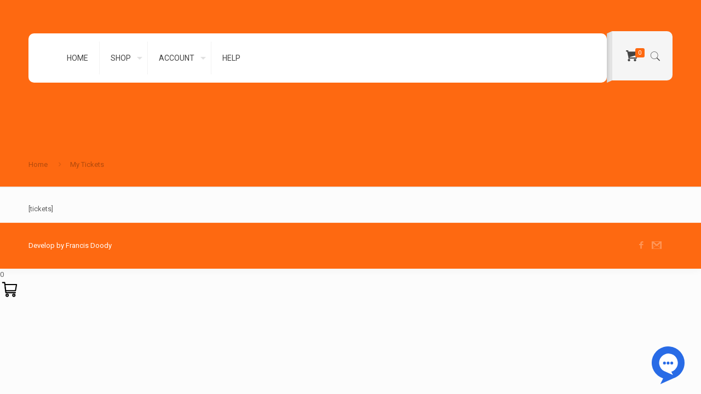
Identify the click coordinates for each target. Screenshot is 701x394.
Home (38, 164)
